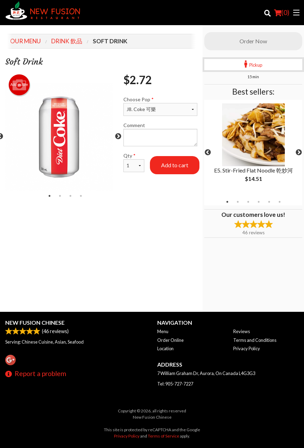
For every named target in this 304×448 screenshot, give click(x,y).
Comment (160, 134)
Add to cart (174, 165)
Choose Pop (160, 106)
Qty (133, 162)
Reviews (241, 331)
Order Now (253, 41)
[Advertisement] (101, 223)
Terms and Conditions (254, 340)
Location (165, 348)
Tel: (175, 384)
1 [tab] (227, 201)
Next (298, 152)
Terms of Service (163, 436)
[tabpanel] (253, 148)
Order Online (170, 340)
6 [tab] (279, 201)
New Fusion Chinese (34, 322)
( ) (281, 12)
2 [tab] (237, 201)
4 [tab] (258, 201)
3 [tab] (248, 201)
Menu (162, 331)
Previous (207, 152)
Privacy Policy (246, 348)
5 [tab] (269, 201)
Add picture (19, 84)
